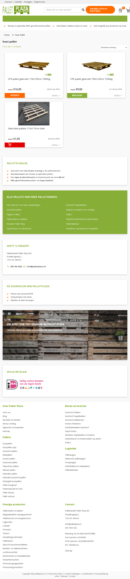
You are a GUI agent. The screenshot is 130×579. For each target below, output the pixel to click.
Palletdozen (8, 541)
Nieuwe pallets (9, 470)
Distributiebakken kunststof (77, 427)
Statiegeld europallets (12, 481)
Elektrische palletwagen (75, 459)
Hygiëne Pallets (13, 214)
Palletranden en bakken (13, 511)
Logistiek (70, 449)
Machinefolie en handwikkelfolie (16, 556)
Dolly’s (69, 214)
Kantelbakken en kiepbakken (77, 466)
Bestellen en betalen (11, 420)
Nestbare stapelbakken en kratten (79, 435)
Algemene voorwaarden (13, 427)
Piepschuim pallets (11, 466)
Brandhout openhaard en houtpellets (82, 228)
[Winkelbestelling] (113, 47)
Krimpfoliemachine (11, 560)
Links (57, 576)
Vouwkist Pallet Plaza (16, 224)
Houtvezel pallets (14, 210)
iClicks (60, 574)
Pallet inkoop (8, 492)
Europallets (7, 444)
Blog (5, 416)
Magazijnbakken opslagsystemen (17, 514)
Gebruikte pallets (10, 474)
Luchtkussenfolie (10, 552)
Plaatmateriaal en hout (13, 489)
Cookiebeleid (87, 574)
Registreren (39, 2)
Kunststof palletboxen (74, 420)
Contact (8, 2)
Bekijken (77, 95)
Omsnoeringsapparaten (13, 563)
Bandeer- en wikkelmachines (15, 548)
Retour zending (9, 424)
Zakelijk (18, 2)
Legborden (7, 522)
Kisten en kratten (75, 406)
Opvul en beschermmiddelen (15, 545)
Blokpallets (7, 455)
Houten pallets (9, 459)
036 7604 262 (71, 528)
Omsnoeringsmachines (13, 567)
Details (55, 95)
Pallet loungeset (10, 485)
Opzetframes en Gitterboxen (19, 228)
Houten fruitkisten (73, 424)
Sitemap (6, 431)
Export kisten (70, 431)
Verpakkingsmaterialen (12, 537)
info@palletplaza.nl (73, 524)
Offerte (14, 95)
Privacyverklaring (101, 574)
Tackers (6, 533)
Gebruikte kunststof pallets (14, 477)
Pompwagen (70, 462)
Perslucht (7, 530)
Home (7, 35)
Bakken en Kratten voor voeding (80, 210)
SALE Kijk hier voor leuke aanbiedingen (23, 205)
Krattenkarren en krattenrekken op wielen (83, 439)
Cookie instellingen (72, 574)
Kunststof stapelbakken (76, 205)
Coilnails (6, 526)
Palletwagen (70, 455)
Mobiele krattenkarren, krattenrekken (82, 219)
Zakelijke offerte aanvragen (98, 10)
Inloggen (28, 2)
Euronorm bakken (72, 412)
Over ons (7, 412)
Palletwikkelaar (72, 224)
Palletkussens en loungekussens (17, 518)
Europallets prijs (9, 447)
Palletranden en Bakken (17, 219)
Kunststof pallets (10, 451)
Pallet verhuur (9, 496)
